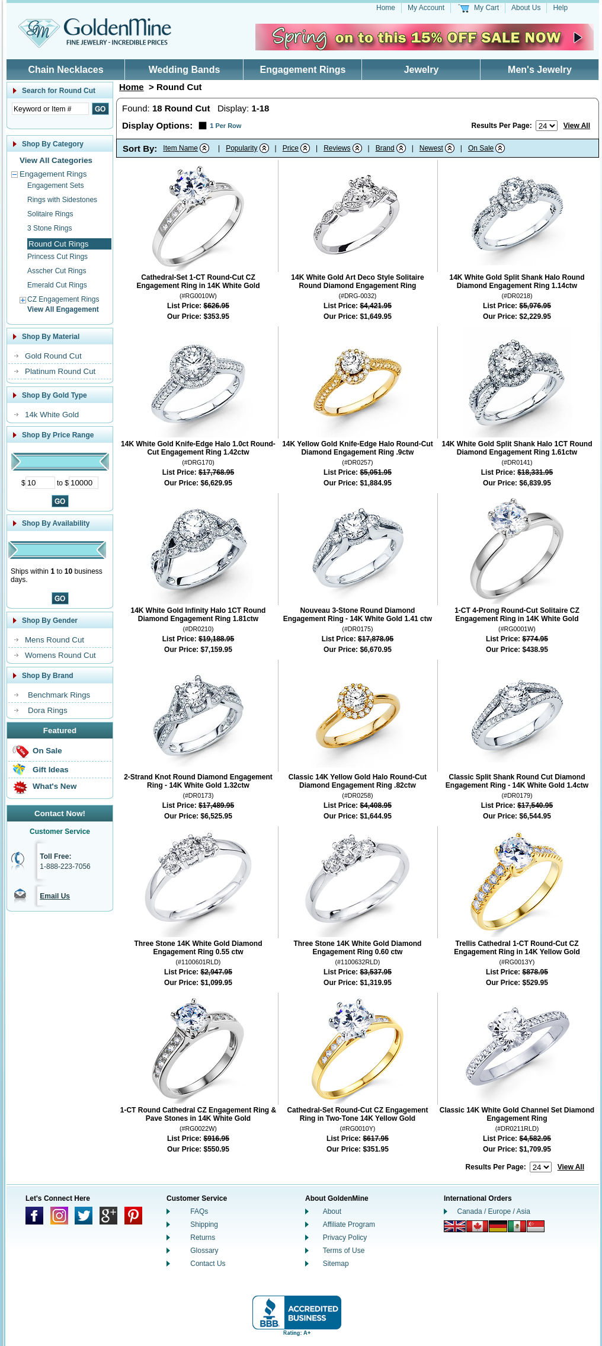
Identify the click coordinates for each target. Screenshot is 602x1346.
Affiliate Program (349, 1224)
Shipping (204, 1224)
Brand (385, 148)
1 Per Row (225, 125)
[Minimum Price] (40, 483)
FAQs (199, 1211)
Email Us (55, 896)
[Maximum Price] (83, 483)
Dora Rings (48, 710)
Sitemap (336, 1263)
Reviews (337, 148)
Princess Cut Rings (57, 256)
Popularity (241, 148)
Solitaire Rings (50, 214)
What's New (54, 786)
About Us (525, 8)
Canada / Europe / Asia (493, 1211)
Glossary (204, 1250)
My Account (426, 8)
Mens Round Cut (54, 639)
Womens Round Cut (60, 655)
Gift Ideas (51, 769)
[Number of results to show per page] (547, 125)
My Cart (486, 8)
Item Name (180, 148)
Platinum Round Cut (60, 371)
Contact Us (207, 1263)
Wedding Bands (184, 70)
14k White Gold (52, 414)
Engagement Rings (303, 70)
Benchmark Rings (59, 694)
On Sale (47, 750)
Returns (202, 1237)
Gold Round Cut (53, 355)
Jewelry (421, 70)
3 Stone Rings (49, 228)
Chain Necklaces (65, 70)
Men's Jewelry (540, 70)
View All (576, 126)
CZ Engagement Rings (63, 299)
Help (560, 8)
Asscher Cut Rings (56, 271)
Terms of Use (344, 1250)
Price (291, 148)
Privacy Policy (345, 1237)
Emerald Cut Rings (57, 285)
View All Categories (56, 160)
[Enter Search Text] (50, 109)
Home (385, 8)
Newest (431, 148)
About (332, 1211)
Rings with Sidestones (62, 200)
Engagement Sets (55, 185)
